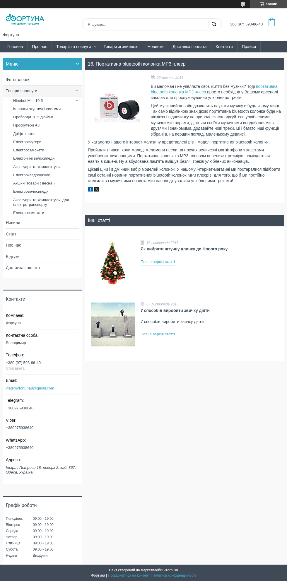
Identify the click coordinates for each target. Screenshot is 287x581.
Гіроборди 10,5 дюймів (33, 117)
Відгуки (13, 256)
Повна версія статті (158, 261)
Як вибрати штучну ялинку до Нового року (184, 249)
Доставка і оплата (189, 46)
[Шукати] (214, 24)
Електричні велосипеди (33, 158)
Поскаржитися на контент (129, 575)
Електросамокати (28, 150)
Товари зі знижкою (120, 46)
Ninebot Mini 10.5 (28, 100)
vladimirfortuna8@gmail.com (30, 388)
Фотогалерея (18, 79)
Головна (15, 46)
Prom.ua (171, 570)
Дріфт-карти (24, 133)
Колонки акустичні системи (37, 109)
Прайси (249, 46)
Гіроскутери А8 (26, 125)
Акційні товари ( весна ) (34, 183)
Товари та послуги (73, 46)
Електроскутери (27, 142)
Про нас (39, 46)
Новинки (156, 46)
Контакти (224, 46)
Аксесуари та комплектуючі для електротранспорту (41, 202)
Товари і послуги (21, 90)
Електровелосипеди (31, 191)
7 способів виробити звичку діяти (175, 310)
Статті (12, 234)
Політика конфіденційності (174, 575)
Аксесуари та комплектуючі (37, 167)
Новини (13, 222)
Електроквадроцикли (31, 175)
